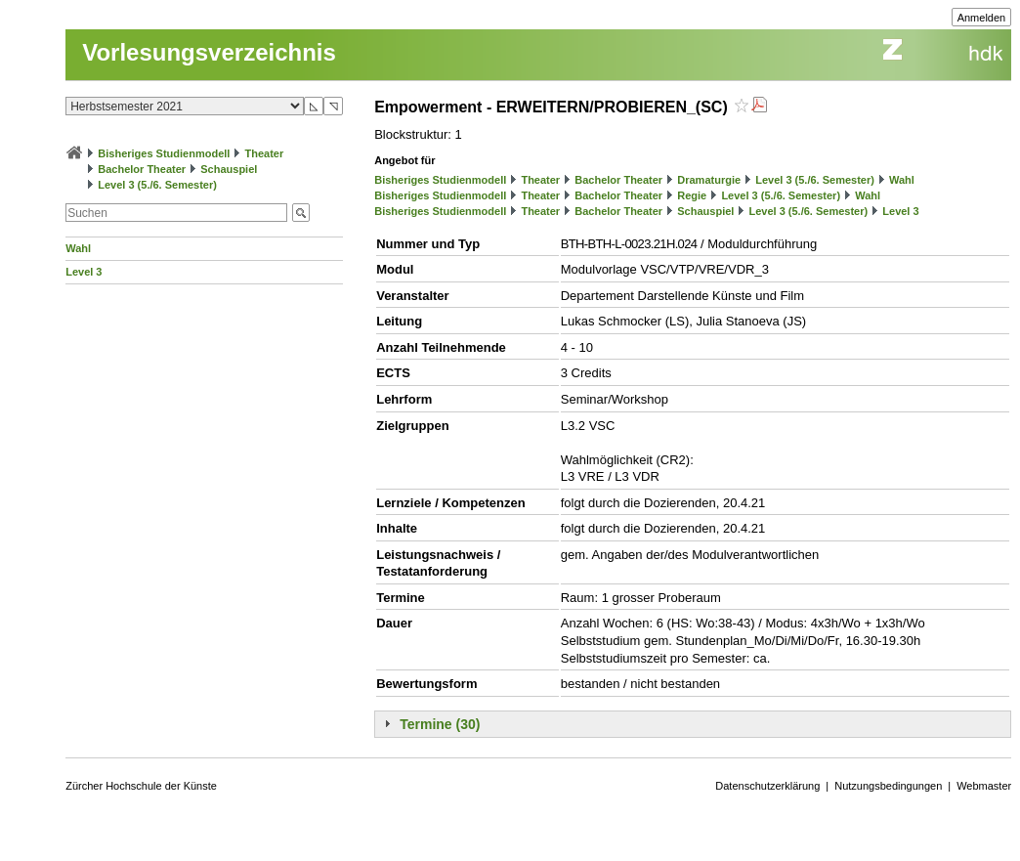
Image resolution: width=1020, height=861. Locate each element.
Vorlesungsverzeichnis (209, 52)
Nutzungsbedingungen (888, 786)
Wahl (78, 248)
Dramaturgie (709, 180)
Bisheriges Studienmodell (164, 153)
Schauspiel (228, 169)
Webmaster (983, 786)
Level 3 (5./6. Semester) (157, 185)
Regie (691, 195)
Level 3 (83, 272)
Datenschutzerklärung (767, 786)
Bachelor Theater (142, 169)
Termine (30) (440, 724)
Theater (264, 153)
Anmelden (981, 17)
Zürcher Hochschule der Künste (141, 786)
